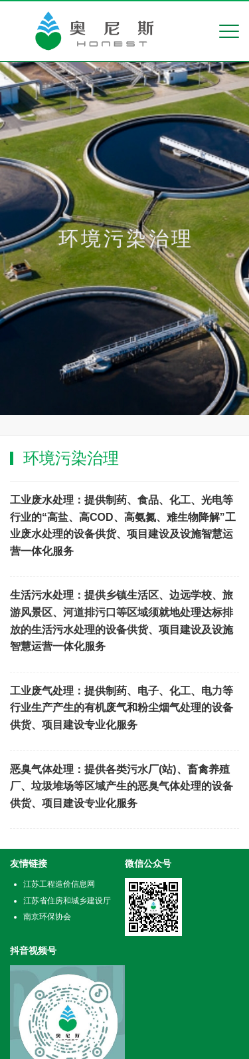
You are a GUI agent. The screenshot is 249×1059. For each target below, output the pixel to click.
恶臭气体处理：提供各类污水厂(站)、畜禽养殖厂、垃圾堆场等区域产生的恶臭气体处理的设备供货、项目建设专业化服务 (121, 786)
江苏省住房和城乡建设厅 (67, 900)
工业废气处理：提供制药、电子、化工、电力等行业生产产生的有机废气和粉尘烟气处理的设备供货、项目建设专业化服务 (121, 707)
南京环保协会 (47, 916)
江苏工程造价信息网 (59, 884)
